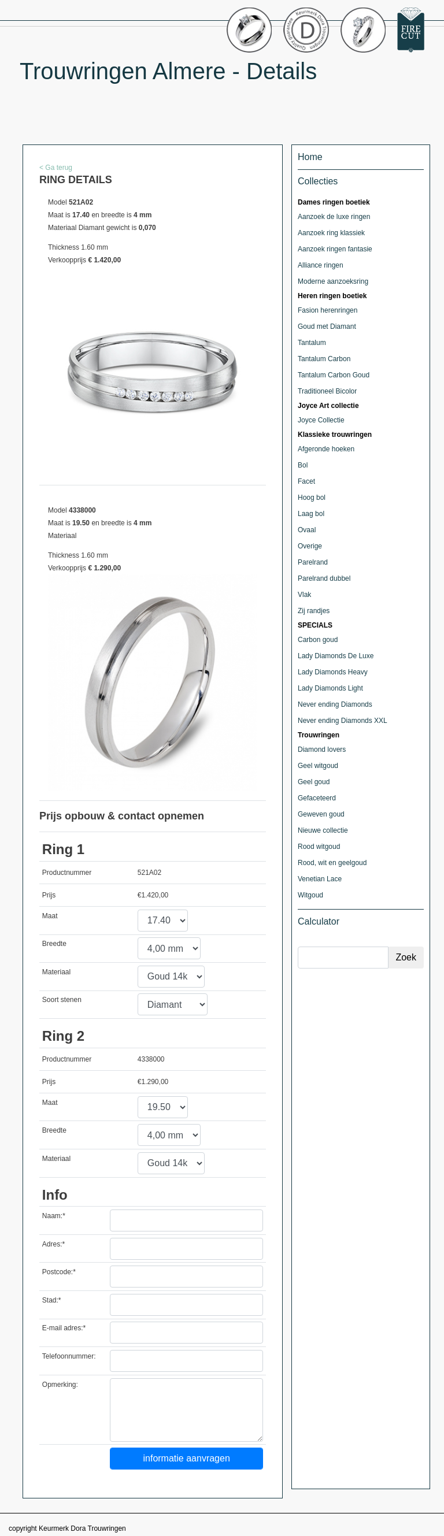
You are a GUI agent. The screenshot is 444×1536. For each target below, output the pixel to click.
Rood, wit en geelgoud (332, 863)
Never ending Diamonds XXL (342, 721)
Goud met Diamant (327, 326)
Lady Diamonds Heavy (333, 672)
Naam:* (53, 1216)
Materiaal (56, 972)
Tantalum (312, 343)
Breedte (54, 944)
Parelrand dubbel (324, 578)
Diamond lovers (322, 749)
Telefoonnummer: (69, 1356)
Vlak (304, 595)
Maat (50, 916)
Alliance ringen (320, 265)
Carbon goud (318, 640)
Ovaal (307, 530)
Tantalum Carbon (324, 359)
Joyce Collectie (321, 420)
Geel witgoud (318, 766)
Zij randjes (314, 611)
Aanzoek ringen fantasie (335, 249)
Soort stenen (62, 1000)
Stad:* (51, 1300)
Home (310, 157)
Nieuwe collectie (323, 830)
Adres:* (53, 1244)
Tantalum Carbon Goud (333, 375)
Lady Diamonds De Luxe (335, 656)
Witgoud (310, 895)
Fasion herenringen (327, 310)
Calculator (318, 921)
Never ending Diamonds (335, 704)
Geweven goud (321, 814)
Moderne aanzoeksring (333, 281)
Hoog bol (311, 498)
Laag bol (311, 514)
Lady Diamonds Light (330, 688)
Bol (303, 465)
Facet (306, 481)
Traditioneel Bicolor (327, 391)
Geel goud (314, 782)
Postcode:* (59, 1272)
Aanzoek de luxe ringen (334, 217)
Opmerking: (60, 1385)
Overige (310, 546)
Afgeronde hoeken (326, 449)
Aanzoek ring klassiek (331, 233)
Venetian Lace (320, 879)
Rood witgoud (319, 847)
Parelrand (313, 562)
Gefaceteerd (317, 798)
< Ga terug (55, 168)
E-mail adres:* (64, 1328)
